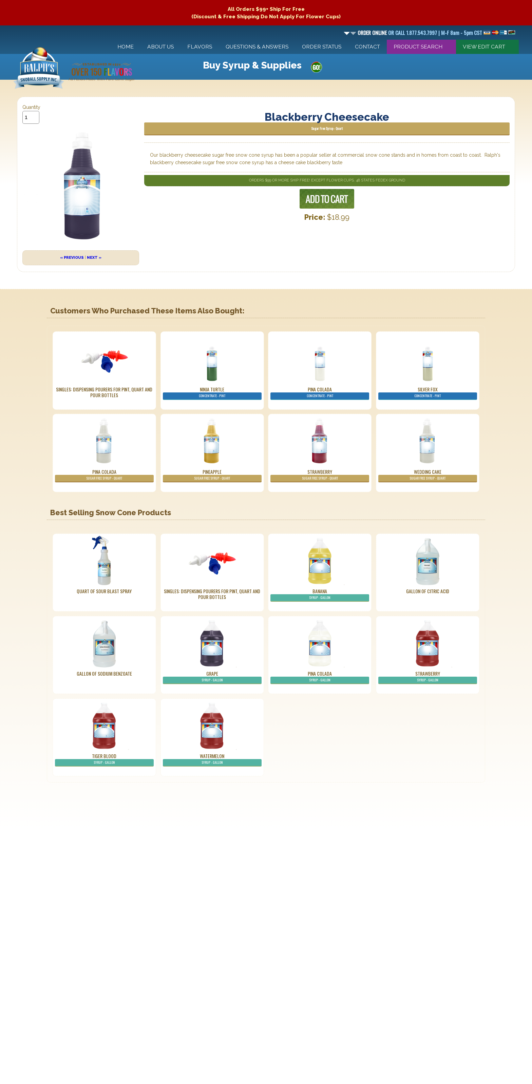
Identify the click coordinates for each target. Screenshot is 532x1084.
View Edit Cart (484, 46)
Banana (319, 594)
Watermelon (212, 759)
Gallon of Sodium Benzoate (104, 673)
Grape (212, 677)
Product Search (418, 46)
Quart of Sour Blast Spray (104, 591)
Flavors (199, 46)
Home (125, 46)
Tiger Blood (104, 759)
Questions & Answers (257, 46)
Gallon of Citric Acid (427, 591)
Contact (367, 46)
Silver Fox (427, 393)
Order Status (321, 46)
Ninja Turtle (212, 393)
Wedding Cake (427, 475)
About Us (160, 46)
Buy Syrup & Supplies (252, 65)
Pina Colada (319, 393)
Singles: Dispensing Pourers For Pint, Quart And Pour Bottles (104, 392)
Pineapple (212, 475)
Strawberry (319, 475)
